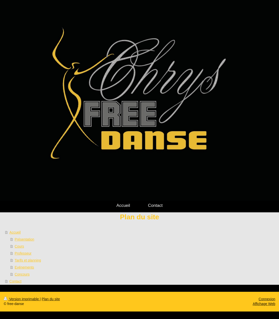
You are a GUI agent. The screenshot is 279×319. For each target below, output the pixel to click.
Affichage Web (264, 304)
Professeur (23, 253)
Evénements (24, 267)
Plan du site (51, 299)
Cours (19, 246)
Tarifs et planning (28, 260)
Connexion (267, 299)
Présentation (24, 239)
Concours (22, 274)
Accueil (15, 232)
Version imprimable (22, 299)
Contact (15, 281)
